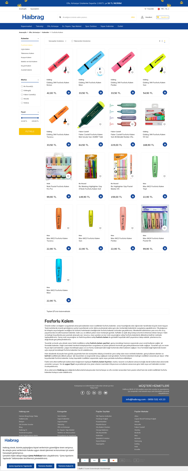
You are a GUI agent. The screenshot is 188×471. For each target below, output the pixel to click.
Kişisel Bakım (101, 441)
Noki (25, 103)
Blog (20, 427)
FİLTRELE (29, 131)
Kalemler (45, 32)
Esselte (137, 449)
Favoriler (149, 9)
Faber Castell (28, 95)
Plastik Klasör (101, 424)
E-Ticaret (86, 468)
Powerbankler (101, 422)
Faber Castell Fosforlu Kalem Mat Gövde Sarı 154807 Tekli (91, 135)
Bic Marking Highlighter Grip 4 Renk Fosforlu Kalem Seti (90, 187)
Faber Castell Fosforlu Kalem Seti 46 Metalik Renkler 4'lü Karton (123, 135)
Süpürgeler (100, 444)
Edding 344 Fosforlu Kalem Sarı (154, 83)
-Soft (80, 468)
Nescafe (137, 424)
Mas (25, 99)
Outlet (120, 26)
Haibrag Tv (23, 430)
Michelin (137, 438)
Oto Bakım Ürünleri (103, 427)
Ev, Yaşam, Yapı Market (71, 26)
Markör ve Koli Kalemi (29, 61)
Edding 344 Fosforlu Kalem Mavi (90, 83)
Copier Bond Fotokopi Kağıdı (145, 419)
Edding (26, 90)
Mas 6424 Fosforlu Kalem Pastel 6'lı (153, 239)
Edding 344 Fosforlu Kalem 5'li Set (154, 135)
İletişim (21, 422)
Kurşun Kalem (26, 57)
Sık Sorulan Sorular (26, 424)
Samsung (138, 441)
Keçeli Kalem (26, 66)
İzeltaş (136, 444)
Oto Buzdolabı (101, 433)
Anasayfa (22, 32)
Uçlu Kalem (25, 49)
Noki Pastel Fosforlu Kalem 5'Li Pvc (58, 187)
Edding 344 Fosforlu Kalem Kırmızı (58, 83)
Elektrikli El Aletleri (102, 438)
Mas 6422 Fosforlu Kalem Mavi (57, 291)
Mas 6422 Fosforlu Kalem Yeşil (153, 187)
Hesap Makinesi (102, 430)
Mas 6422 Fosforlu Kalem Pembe (121, 239)
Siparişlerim (34, 9)
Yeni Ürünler (61, 416)
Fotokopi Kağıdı (102, 419)
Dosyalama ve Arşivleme (66, 435)
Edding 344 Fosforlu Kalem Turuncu (58, 135)
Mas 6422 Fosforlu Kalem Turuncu (57, 239)
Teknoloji (39, 26)
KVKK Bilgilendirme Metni (28, 435)
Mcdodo (137, 433)
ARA (129, 17)
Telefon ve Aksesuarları (66, 433)
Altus (136, 416)
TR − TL (163, 9)
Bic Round (27, 86)
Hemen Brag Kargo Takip (28, 416)
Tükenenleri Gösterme (80, 41)
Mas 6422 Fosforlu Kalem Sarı (89, 239)
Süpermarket (26, 26)
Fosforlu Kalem (26, 45)
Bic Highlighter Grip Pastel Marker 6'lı (122, 187)
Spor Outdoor (91, 26)
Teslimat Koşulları (25, 433)
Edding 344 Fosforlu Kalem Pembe (122, 83)
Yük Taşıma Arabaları (104, 416)
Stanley (137, 430)
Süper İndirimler (107, 26)
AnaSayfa (22, 9)
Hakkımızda (23, 419)
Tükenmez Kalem (27, 53)
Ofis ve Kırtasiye (63, 427)
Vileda (136, 422)
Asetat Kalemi (26, 70)
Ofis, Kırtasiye (53, 26)
